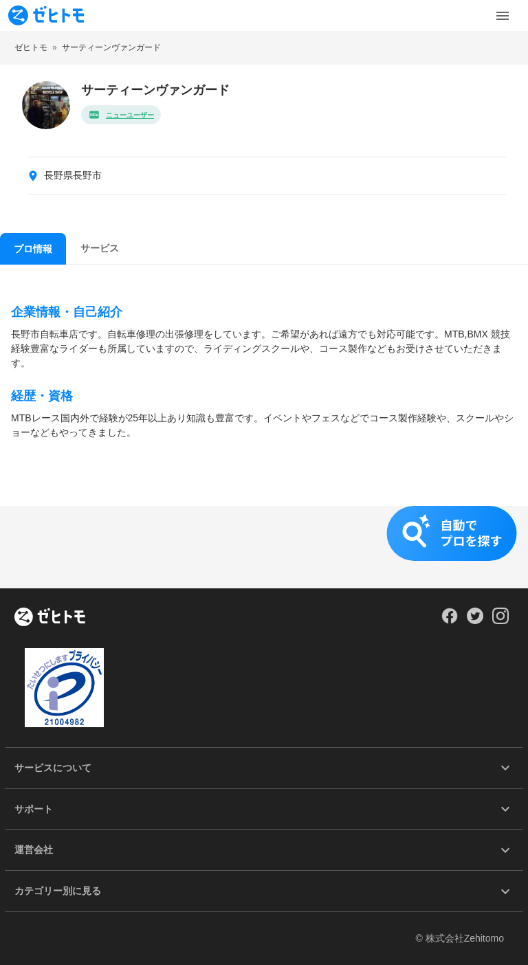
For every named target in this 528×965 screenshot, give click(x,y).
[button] (264, 547)
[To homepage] (46, 15)
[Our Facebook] (449, 620)
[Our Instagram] (501, 620)
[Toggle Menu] (502, 16)
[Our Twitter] (474, 620)
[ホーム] (49, 618)
